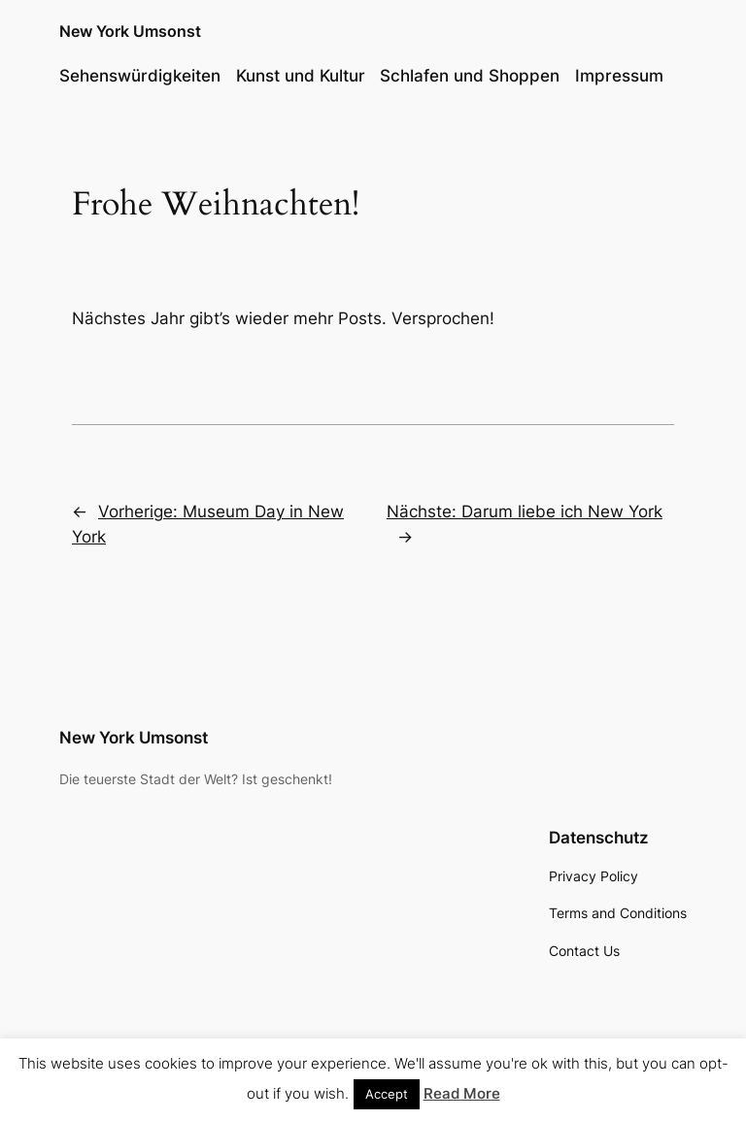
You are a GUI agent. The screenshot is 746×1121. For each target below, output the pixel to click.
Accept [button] (386, 1094)
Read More (462, 1093)
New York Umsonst (130, 31)
